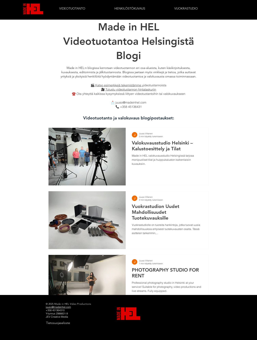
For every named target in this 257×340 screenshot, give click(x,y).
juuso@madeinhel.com (130, 102)
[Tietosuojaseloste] (58, 322)
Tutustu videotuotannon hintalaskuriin (130, 89)
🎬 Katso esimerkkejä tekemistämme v (117, 85)
